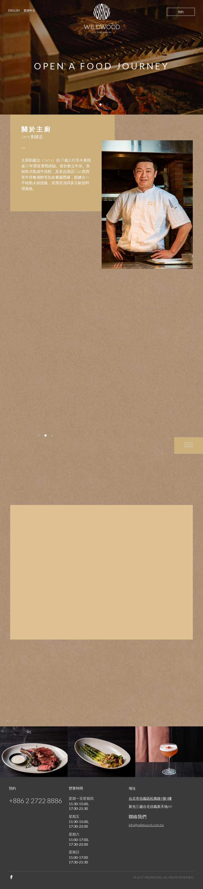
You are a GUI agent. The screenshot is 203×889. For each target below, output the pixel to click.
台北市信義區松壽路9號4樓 (150, 798)
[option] (147, 204)
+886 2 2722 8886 (35, 800)
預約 (181, 12)
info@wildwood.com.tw (146, 825)
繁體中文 (29, 10)
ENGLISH (14, 10)
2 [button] (100, 104)
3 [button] (107, 104)
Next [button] (15, 721)
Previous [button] (8, 721)
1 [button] (94, 104)
